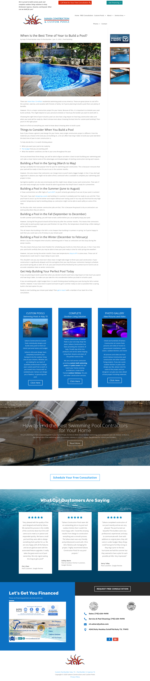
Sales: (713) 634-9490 (99, 614)
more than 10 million (35, 101)
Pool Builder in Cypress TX (86, 672)
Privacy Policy (75, 677)
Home (77, 15)
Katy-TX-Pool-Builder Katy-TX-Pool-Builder (36, 39)
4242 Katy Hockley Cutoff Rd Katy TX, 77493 (108, 629)
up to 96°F (51, 192)
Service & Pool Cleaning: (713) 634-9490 (107, 619)
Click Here (35, 382)
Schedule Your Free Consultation (75, 477)
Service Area (119, 15)
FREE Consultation (86, 15)
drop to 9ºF (73, 253)
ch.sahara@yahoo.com (99, 624)
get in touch (62, 290)
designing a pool (41, 196)
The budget (26, 149)
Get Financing (114, 2)
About (109, 15)
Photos (95, 24)
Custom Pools (99, 15)
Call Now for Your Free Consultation (75, 2)
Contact (104, 24)
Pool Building (67, 39)
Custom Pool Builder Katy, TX (65, 672)
